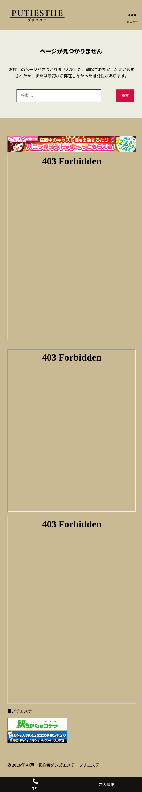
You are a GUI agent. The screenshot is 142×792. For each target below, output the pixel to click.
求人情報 (106, 784)
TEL (35, 784)
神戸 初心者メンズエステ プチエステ (62, 765)
